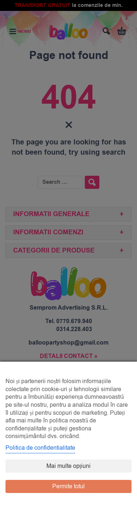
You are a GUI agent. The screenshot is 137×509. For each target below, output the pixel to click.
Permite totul (68, 486)
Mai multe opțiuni (68, 466)
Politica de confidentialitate (40, 448)
